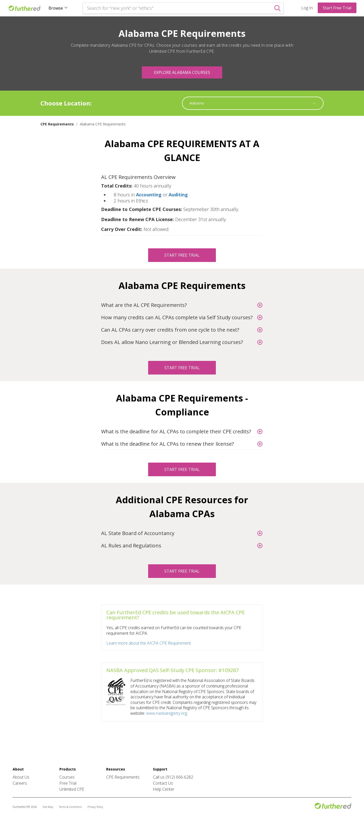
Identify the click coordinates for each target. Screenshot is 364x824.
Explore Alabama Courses (182, 72)
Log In (307, 8)
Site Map (48, 807)
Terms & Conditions (70, 807)
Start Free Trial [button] (182, 255)
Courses (67, 777)
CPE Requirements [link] (57, 124)
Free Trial (67, 783)
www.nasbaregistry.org (166, 713)
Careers (20, 783)
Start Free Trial (337, 8)
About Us (21, 777)
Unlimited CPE (71, 789)
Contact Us (163, 783)
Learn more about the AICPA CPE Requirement (148, 643)
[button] (182, 177)
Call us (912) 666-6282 (173, 777)
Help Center (163, 789)
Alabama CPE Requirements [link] (103, 124)
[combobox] (250, 103)
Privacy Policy (95, 807)
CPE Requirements (123, 777)
